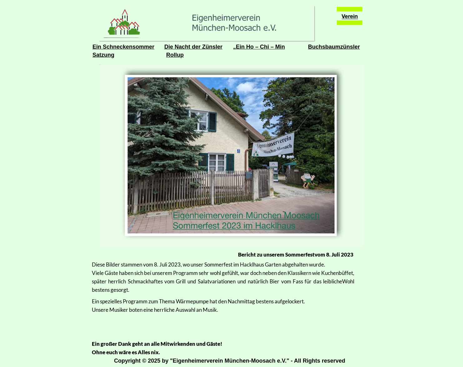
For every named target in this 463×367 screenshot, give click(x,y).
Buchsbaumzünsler (334, 47)
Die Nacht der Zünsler (193, 47)
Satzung (103, 55)
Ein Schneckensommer (123, 47)
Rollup (175, 55)
